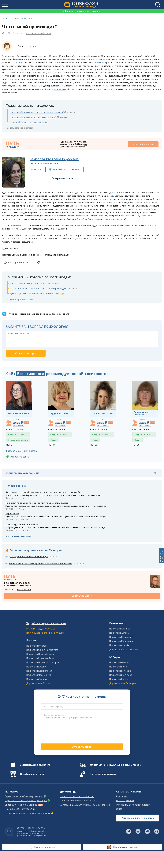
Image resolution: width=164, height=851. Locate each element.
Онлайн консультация (32, 774)
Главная (6, 18)
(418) (37, 169)
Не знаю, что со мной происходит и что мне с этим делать (37, 502)
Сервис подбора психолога (35, 764)
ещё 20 (93, 444)
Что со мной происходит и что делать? (29, 283)
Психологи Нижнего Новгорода (43, 662)
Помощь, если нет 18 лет (18, 808)
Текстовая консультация (103, 774)
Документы (68, 791)
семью (100, 62)
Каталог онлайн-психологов (21, 450)
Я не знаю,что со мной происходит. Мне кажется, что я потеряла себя (43, 492)
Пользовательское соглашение (77, 796)
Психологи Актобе (119, 645)
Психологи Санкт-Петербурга (42, 649)
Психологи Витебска (120, 670)
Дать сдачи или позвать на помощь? (28, 556)
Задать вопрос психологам (20, 127)
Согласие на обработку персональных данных (85, 804)
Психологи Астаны (119, 632)
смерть (110, 195)
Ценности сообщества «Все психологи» (26, 813)
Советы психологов (22, 18)
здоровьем (59, 89)
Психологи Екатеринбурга (40, 658)
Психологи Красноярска (39, 670)
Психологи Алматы (119, 628)
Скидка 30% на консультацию (21, 804)
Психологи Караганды (121, 641)
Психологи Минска (119, 662)
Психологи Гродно (119, 679)
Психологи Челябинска (38, 674)
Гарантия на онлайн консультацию (24, 796)
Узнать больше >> (143, 144)
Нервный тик (12, 513)
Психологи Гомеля (119, 666)
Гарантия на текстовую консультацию (26, 800)
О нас (119, 808)
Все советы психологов (18, 536)
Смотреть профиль (62, 178)
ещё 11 (51, 444)
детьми (19, 62)
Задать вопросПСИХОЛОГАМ (161, 555)
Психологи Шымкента (121, 637)
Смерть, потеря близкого (38, 33)
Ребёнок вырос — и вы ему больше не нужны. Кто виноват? (40, 563)
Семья (53, 440)
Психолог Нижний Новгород (44, 163)
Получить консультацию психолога (82, 11)
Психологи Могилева (120, 674)
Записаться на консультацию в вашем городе (115, 764)
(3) (59, 169)
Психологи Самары (36, 679)
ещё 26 (135, 444)
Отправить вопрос (82, 746)
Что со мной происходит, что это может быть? (33, 117)
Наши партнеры (125, 800)
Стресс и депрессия (18, 440)
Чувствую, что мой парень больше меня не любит (35, 293)
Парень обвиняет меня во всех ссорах (29, 121)
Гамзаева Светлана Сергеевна (54, 159)
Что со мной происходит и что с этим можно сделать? (37, 112)
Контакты (121, 796)
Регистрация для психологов (137, 817)
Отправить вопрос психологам (133, 804)
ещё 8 (9, 444)
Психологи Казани (36, 666)
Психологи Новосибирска (40, 653)
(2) (76, 169)
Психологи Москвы (36, 645)
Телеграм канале (60, 314)
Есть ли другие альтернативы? (22, 524)
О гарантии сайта (19, 456)
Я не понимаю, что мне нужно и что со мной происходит (38, 288)
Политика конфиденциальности (77, 800)
